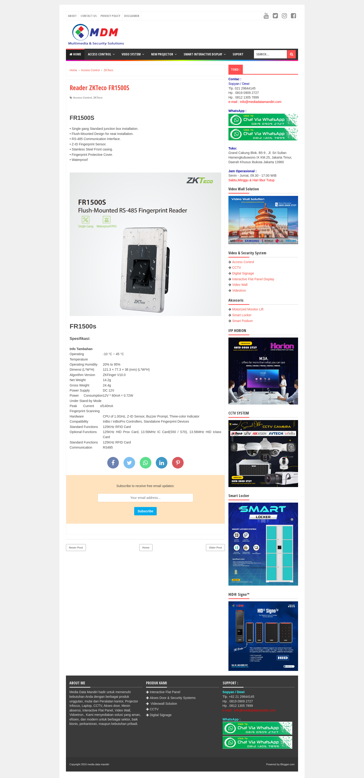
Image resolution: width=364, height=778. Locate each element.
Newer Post (76, 547)
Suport (238, 54)
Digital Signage (243, 273)
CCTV (236, 267)
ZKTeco (98, 97)
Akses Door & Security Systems (173, 698)
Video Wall (239, 285)
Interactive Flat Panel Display (253, 279)
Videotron (239, 290)
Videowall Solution (163, 703)
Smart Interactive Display (203, 54)
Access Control (99, 54)
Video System (131, 54)
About (72, 16)
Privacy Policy (110, 16)
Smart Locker (241, 315)
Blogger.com (287, 764)
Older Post (215, 547)
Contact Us (89, 16)
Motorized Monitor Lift (247, 309)
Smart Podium (242, 321)
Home (75, 54)
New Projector (162, 54)
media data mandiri (98, 764)
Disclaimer (131, 16)
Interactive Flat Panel (165, 692)
